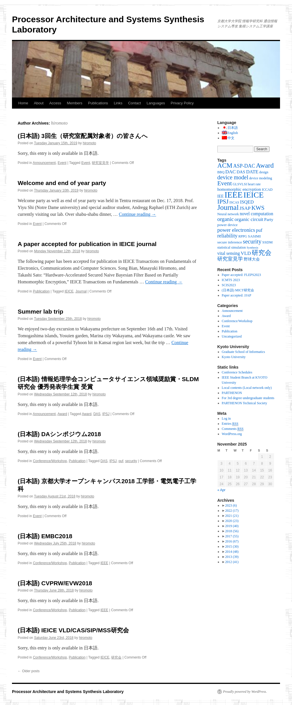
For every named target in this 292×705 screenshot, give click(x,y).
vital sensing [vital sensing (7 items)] (228, 253)
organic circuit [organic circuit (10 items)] (249, 219)
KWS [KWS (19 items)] (258, 208)
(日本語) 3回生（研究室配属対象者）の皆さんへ (83, 136)
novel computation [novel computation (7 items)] (256, 213)
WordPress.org (232, 434)
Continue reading (137, 214)
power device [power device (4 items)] (227, 225)
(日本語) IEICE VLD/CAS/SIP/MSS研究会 (73, 630)
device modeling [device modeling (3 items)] (260, 178)
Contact (134, 103)
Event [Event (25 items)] (224, 183)
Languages (156, 103)
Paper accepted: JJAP (236, 295)
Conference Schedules (237, 372)
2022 (231, 511)
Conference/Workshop (50, 461)
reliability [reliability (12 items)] (227, 236)
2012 (231, 562)
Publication (41, 291)
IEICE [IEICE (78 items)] (254, 194)
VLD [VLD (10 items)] (246, 253)
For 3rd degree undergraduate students (248, 398)
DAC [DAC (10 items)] (230, 171)
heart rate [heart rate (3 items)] (254, 184)
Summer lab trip (40, 311)
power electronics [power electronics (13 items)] (236, 230)
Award (62, 414)
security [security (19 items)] (252, 241)
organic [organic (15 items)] (225, 219)
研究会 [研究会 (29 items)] (261, 252)
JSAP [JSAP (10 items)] (245, 208)
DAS (96, 414)
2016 (231, 541)
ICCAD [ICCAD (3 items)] (267, 190)
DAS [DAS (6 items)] (241, 172)
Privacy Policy (182, 103)
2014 (231, 552)
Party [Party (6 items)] (268, 219)
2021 (231, 516)
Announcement (44, 163)
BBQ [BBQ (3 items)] (220, 172)
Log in (226, 418)
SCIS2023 (229, 285)
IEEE (104, 563)
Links (118, 103)
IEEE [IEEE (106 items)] (233, 194)
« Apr (222, 490)
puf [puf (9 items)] (259, 230)
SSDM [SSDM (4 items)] (267, 242)
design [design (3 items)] (263, 172)
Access (55, 103)
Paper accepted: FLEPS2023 (241, 275)
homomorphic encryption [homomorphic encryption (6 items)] (239, 189)
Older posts (29, 671)
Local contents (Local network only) (247, 388)
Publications (98, 103)
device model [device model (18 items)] (232, 177)
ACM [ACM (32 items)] (224, 165)
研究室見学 (100, 163)
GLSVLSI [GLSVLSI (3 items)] (240, 184)
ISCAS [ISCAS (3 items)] (234, 202)
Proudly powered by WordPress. (245, 692)
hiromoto (59, 123)
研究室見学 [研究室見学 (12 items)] (230, 259)
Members (74, 103)
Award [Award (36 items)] (265, 165)
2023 (231, 505)
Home (23, 103)
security (131, 461)
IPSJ (106, 414)
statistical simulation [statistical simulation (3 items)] (231, 247)
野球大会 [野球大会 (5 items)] (252, 259)
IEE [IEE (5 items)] (220, 196)
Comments (233, 429)
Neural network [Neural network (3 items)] (228, 214)
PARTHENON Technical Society (244, 403)
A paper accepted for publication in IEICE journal (87, 244)
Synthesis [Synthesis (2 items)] (252, 247)
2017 (231, 536)
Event (62, 163)
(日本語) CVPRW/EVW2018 (55, 583)
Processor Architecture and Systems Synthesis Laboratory (68, 691)
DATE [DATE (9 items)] (252, 171)
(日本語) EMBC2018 (45, 536)
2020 (231, 521)
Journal (80, 291)
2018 (231, 531)
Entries (230, 424)
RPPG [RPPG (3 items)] (242, 236)
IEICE (68, 291)
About (39, 103)
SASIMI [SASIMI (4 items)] (254, 236)
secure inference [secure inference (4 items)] (229, 242)
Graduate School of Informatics (243, 352)
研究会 (116, 657)
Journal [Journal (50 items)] (228, 207)
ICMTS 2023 (231, 280)
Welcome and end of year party (62, 183)
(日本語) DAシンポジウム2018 (59, 434)
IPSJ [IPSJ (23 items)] (222, 201)
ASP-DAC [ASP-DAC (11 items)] (244, 166)
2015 (231, 546)
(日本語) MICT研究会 (238, 290)
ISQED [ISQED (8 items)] (247, 202)
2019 (231, 526)
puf (121, 461)
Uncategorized (232, 336)
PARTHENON (232, 393)
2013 (231, 557)
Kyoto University (234, 357)
